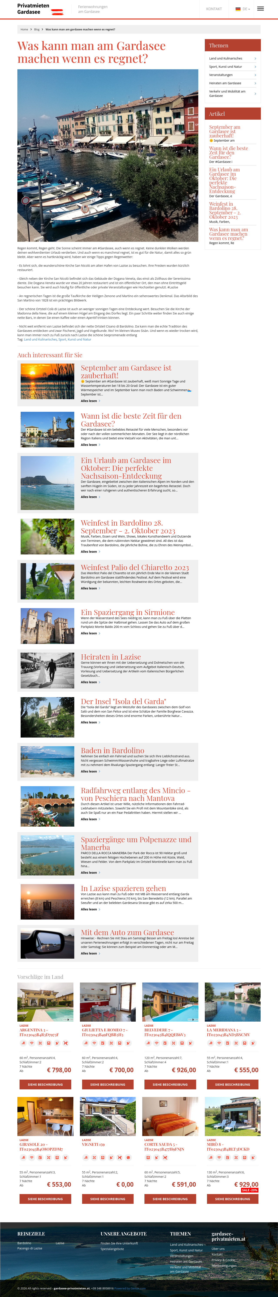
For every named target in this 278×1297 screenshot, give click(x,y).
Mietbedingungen (224, 1266)
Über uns (218, 1249)
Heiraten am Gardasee (225, 83)
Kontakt (217, 1254)
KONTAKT (214, 9)
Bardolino (24, 1243)
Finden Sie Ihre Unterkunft (119, 1243)
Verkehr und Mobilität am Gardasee (227, 93)
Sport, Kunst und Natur (74, 339)
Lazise (60, 1243)
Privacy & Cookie (223, 1260)
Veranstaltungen (221, 75)
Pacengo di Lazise (29, 1248)
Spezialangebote (112, 1249)
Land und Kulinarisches (40, 339)
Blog (37, 29)
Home (24, 29)
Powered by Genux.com (130, 1288)
